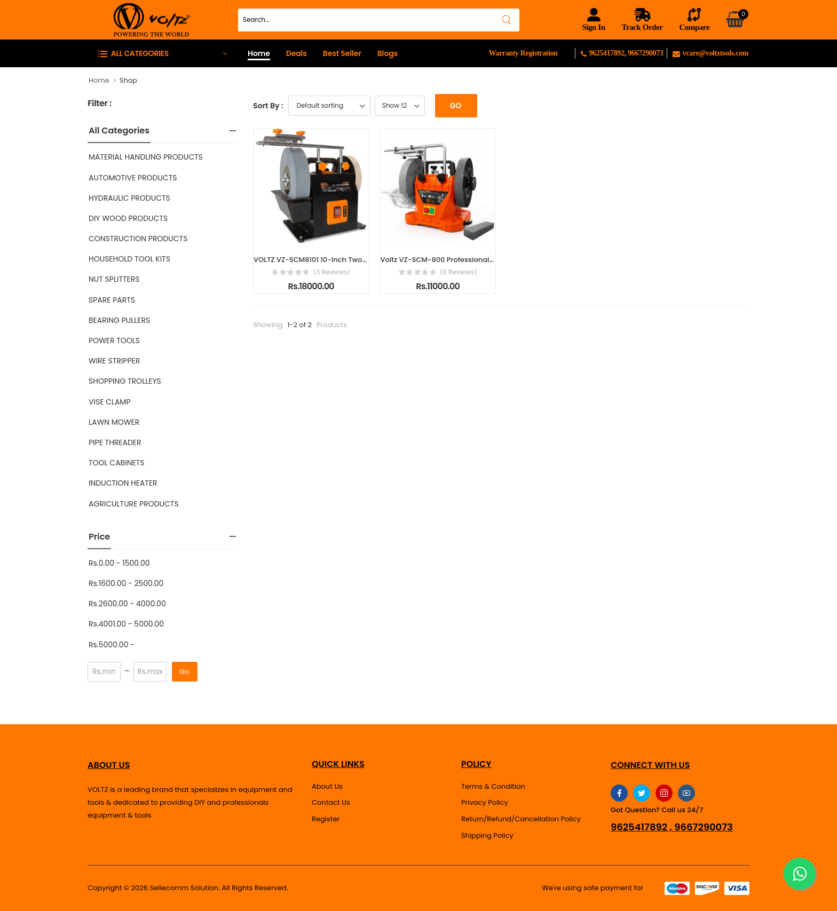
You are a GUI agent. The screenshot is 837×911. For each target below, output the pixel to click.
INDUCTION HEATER (123, 483)
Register (325, 819)
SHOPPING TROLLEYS (125, 381)
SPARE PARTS (112, 300)
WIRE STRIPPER (114, 360)
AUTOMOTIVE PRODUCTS (133, 177)
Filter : (100, 103)
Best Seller (342, 53)
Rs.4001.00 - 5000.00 (126, 624)
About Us (327, 786)
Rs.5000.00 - (112, 644)
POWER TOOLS (114, 340)
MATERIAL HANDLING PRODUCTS (146, 157)
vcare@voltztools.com (710, 53)
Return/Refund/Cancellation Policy (521, 819)
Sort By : (268, 105)
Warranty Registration (522, 53)
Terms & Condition (493, 786)
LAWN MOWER (114, 422)
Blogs (387, 53)
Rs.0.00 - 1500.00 (119, 563)
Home (259, 53)
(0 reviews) (331, 272)
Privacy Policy (484, 802)
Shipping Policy (487, 835)
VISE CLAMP (110, 402)
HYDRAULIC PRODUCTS (129, 198)
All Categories (119, 130)
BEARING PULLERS (119, 320)
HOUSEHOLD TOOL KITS (129, 259)
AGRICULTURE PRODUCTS (134, 503)
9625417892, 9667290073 (624, 53)
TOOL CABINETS (116, 462)
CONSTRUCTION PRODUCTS (138, 238)
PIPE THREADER (115, 442)
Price (99, 536)
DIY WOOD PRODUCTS (128, 218)
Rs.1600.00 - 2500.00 (126, 583)
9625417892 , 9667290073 (672, 827)
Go (184, 672)
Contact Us (331, 802)
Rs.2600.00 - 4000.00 (127, 603)
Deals (296, 53)
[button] (162, 53)
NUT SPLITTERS (114, 279)
